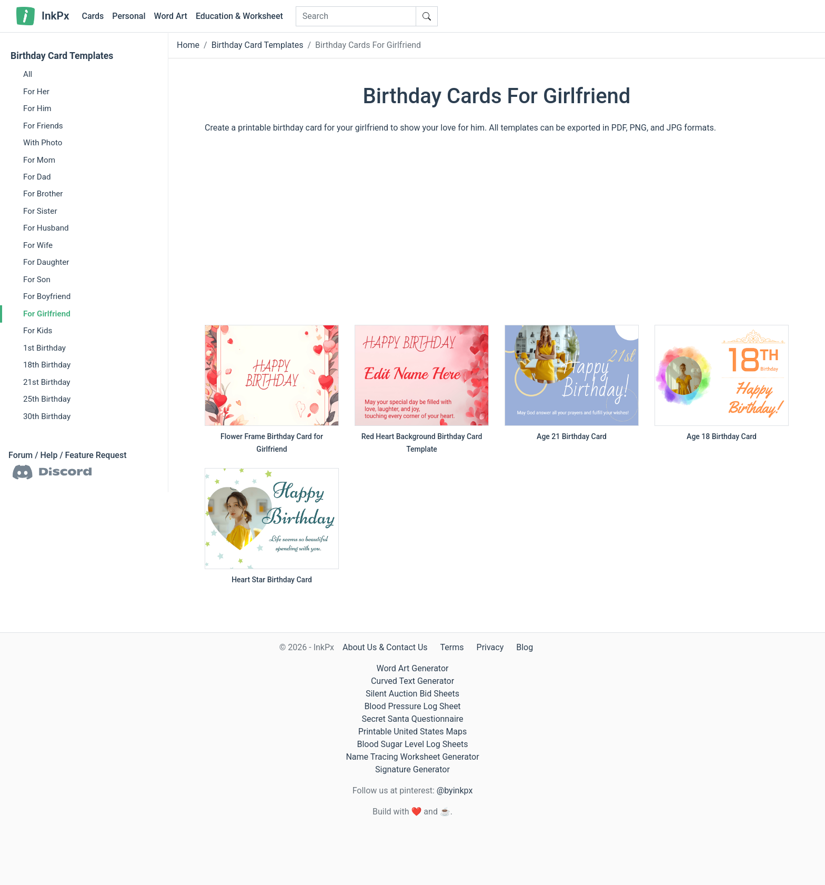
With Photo (42, 142)
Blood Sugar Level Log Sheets (412, 744)
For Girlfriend (47, 314)
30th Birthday (47, 416)
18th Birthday (47, 365)
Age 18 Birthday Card (722, 436)
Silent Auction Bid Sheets (412, 694)
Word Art (170, 16)
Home (188, 45)
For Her (36, 91)
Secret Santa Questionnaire (412, 719)
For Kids (37, 330)
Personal (128, 16)
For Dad (37, 177)
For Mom (39, 159)
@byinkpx (454, 790)
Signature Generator (412, 769)
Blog (524, 647)
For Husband (46, 228)
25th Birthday (47, 399)
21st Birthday (47, 381)
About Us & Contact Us (385, 647)
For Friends (43, 125)
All (27, 74)
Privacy (490, 647)
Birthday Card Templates (62, 56)
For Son (37, 279)
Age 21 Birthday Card (572, 436)
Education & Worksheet (239, 16)
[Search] (356, 16)
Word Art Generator (413, 668)
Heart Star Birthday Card (272, 579)
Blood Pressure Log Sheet (412, 706)
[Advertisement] (497, 234)
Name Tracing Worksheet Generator (412, 757)
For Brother (43, 193)
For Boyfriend (47, 296)
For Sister (40, 211)
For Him (37, 108)
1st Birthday (44, 347)
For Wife (38, 245)
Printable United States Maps (412, 732)
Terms (452, 647)
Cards (93, 16)
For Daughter (46, 262)
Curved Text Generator (412, 681)
